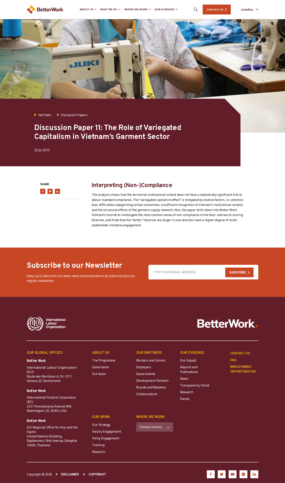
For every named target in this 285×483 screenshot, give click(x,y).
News (184, 378)
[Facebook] (211, 474)
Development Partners (152, 380)
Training (98, 445)
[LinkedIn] (254, 474)
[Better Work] (227, 323)
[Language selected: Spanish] (247, 9)
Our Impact (188, 360)
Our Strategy (101, 425)
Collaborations (146, 394)
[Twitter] (222, 474)
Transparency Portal (194, 385)
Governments (145, 374)
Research (186, 392)
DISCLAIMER (70, 475)
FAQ (233, 360)
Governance (100, 367)
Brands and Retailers (151, 387)
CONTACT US (215, 9)
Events (185, 399)
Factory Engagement (106, 431)
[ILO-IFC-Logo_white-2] (46, 324)
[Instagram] (243, 474)
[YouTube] (233, 474)
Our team (98, 374)
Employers (143, 367)
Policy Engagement (106, 438)
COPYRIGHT (97, 475)
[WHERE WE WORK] (154, 427)
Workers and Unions (150, 360)
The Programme (103, 360)
